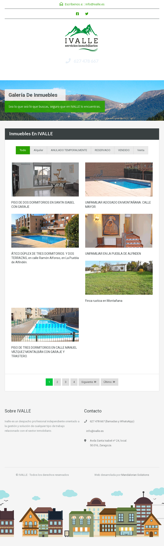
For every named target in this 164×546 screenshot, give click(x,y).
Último (108, 382)
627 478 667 (86, 61)
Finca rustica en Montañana (103, 300)
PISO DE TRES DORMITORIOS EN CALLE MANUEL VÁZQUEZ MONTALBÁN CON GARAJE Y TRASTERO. (44, 352)
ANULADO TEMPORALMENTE (69, 150)
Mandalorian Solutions (135, 474)
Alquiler (38, 150)
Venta (140, 150)
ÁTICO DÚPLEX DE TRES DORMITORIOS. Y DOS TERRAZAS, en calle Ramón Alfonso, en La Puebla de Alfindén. (45, 258)
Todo (23, 150)
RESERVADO (102, 150)
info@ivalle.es (94, 4)
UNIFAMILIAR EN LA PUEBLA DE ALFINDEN (113, 253)
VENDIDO (124, 150)
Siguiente (87, 382)
